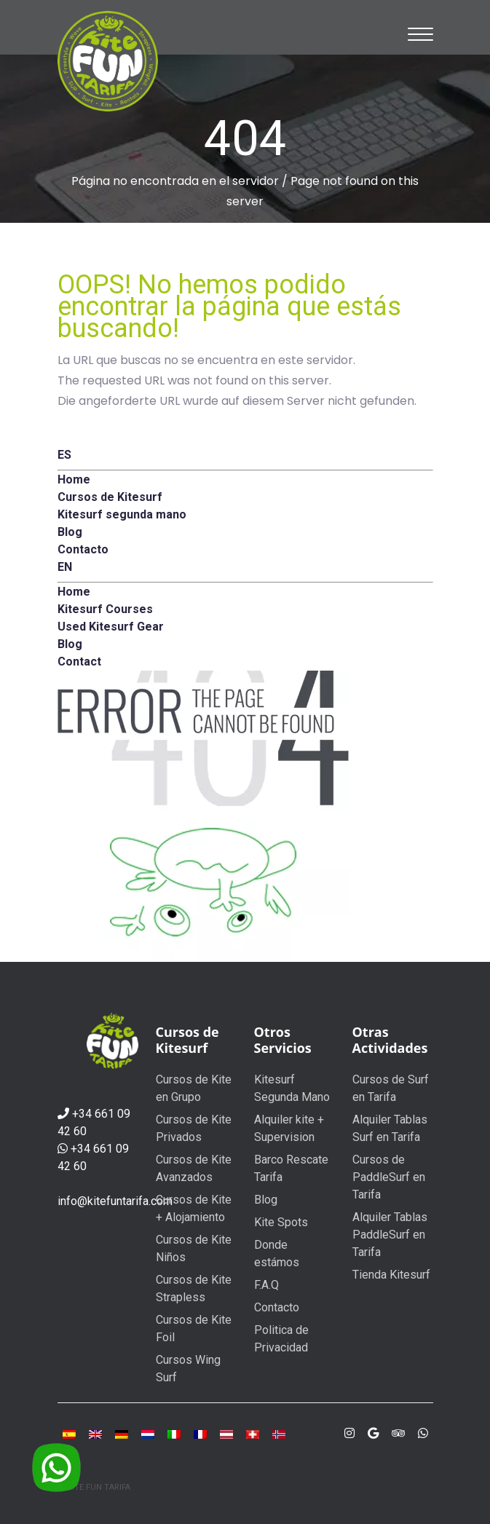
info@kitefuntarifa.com (115, 1201)
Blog (265, 1200)
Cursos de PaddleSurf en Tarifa (388, 1177)
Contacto (276, 1307)
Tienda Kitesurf (391, 1275)
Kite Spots (281, 1222)
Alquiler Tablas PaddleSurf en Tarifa (389, 1234)
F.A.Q (266, 1285)
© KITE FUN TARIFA (94, 1487)
